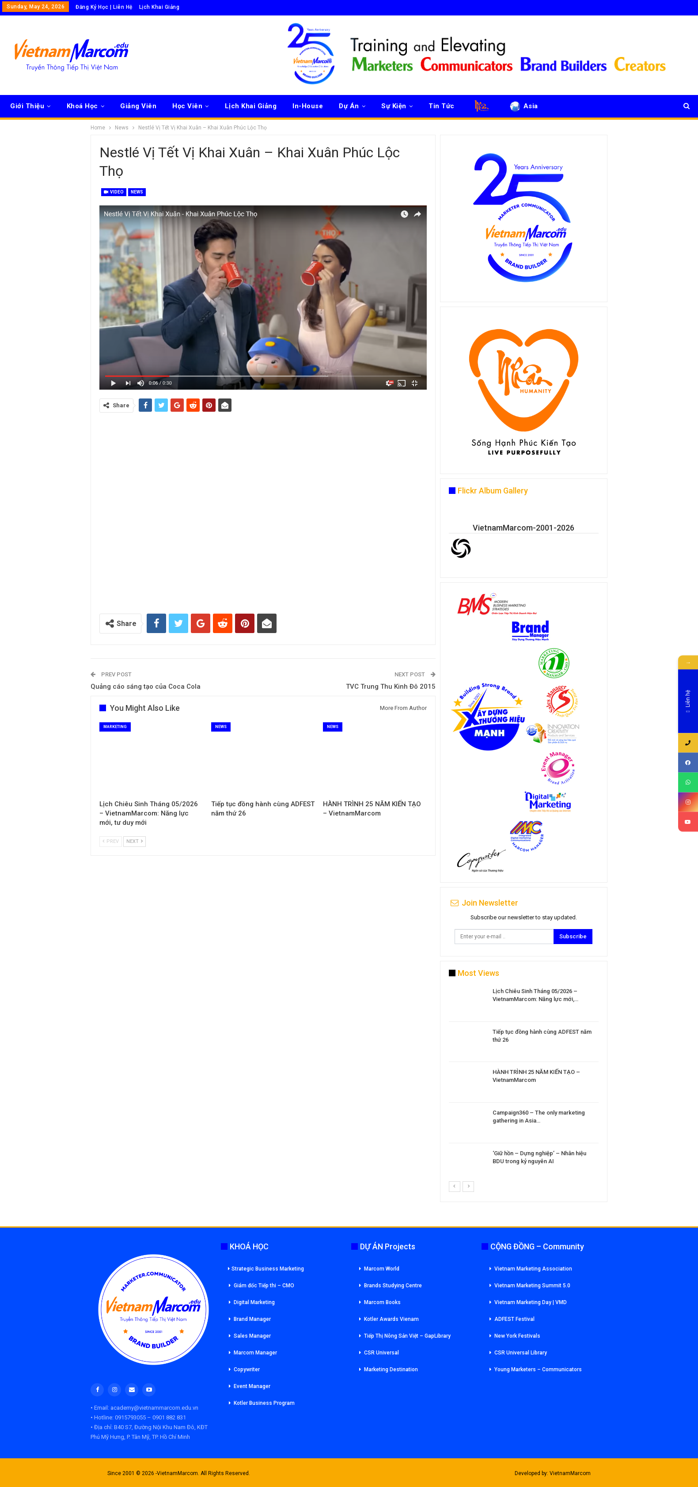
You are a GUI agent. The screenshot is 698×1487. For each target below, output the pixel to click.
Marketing (115, 727)
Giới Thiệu (27, 106)
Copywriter (247, 1369)
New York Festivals (517, 1336)
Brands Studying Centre (393, 1285)
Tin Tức (442, 106)
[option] (524, 1083)
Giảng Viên (138, 106)
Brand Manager (252, 1319)
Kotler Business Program (264, 1403)
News (137, 192)
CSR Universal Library (520, 1353)
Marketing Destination (391, 1369)
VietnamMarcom (570, 1473)
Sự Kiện (393, 106)
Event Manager (252, 1386)
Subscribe (573, 936)
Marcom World (381, 1269)
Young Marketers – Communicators (538, 1369)
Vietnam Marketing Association (533, 1269)
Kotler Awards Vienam (391, 1319)
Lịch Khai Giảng (159, 7)
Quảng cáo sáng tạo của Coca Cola (146, 686)
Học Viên (187, 106)
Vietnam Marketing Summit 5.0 (532, 1285)
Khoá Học (82, 106)
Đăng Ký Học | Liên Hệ (104, 7)
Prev (110, 841)
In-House (307, 106)
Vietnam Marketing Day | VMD (530, 1302)
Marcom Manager (255, 1353)
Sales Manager (252, 1336)
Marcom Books (382, 1302)
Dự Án (349, 106)
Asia (523, 106)
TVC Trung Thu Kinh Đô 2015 (391, 686)
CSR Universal (381, 1353)
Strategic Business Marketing (266, 1269)
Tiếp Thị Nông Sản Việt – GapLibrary (407, 1336)
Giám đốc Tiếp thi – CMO (264, 1285)
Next (134, 841)
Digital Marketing (254, 1302)
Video (114, 192)
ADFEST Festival (514, 1319)
